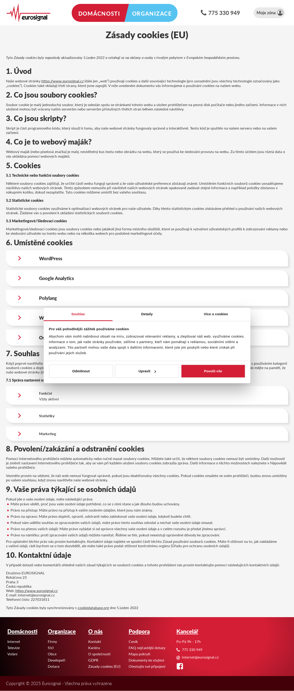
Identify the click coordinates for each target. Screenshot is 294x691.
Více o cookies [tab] (216, 314)
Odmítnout (81, 371)
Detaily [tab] (147, 314)
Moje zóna (266, 12)
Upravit (147, 371)
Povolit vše (213, 371)
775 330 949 (224, 13)
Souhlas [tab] (78, 314)
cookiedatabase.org (93, 607)
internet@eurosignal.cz (200, 657)
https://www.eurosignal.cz (62, 81)
